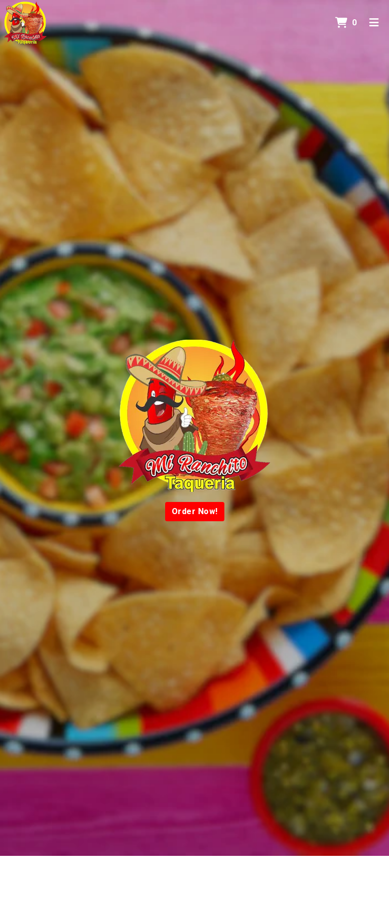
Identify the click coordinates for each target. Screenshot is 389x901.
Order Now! (195, 511)
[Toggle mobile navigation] (374, 22)
